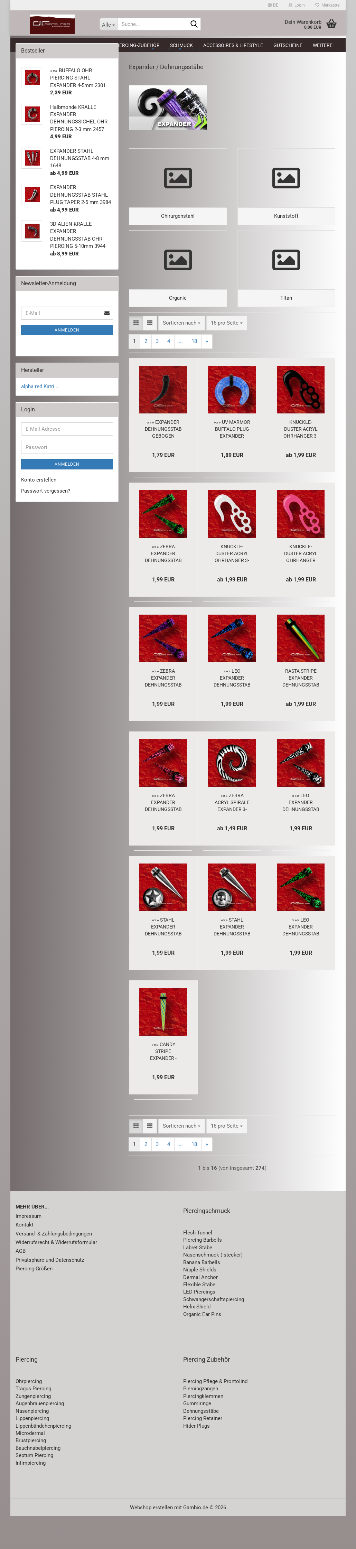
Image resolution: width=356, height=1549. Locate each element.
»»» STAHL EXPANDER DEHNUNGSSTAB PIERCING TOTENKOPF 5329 (232, 960)
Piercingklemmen (203, 1429)
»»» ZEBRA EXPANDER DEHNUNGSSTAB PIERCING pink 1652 (163, 835)
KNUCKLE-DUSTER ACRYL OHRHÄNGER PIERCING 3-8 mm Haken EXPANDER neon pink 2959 (301, 587)
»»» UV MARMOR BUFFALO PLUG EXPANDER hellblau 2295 (232, 462)
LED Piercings (199, 1325)
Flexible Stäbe (199, 1317)
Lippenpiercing (32, 1451)
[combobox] (181, 356)
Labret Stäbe (197, 1280)
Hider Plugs (196, 1459)
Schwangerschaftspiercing (213, 1332)
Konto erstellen (38, 494)
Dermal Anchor (200, 1310)
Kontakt (25, 1257)
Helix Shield (196, 1339)
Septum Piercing (34, 1488)
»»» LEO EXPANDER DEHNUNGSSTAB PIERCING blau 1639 (232, 711)
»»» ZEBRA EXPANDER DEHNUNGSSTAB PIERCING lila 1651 (163, 711)
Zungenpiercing (33, 1429)
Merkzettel (327, 5)
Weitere (322, 45)
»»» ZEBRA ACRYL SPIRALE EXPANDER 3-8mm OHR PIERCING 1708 (232, 835)
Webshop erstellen (151, 1540)
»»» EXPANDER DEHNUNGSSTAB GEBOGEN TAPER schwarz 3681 (163, 462)
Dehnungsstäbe (201, 1444)
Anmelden (67, 344)
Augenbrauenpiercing (40, 1437)
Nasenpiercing (32, 1444)
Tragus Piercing (33, 1422)
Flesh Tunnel (197, 1265)
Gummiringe (197, 1437)
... (181, 374)
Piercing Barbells (202, 1273)
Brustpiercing (31, 1474)
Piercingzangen (200, 1422)
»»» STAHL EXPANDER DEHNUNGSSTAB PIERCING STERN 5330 (163, 960)
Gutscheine (287, 45)
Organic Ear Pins (202, 1347)
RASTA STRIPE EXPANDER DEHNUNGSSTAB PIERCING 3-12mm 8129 (300, 711)
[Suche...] (109, 24)
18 (194, 374)
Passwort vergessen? (45, 505)
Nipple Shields (199, 1302)
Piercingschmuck (206, 1243)
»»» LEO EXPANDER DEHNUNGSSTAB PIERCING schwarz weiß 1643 (300, 835)
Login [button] (297, 5)
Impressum (28, 1249)
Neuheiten (37, 45)
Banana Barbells (201, 1295)
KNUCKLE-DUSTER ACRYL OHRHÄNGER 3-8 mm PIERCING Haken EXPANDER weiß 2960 (232, 587)
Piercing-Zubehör (137, 45)
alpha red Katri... (39, 400)
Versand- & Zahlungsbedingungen (54, 1266)
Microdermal (30, 1466)
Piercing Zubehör (206, 1392)
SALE (66, 45)
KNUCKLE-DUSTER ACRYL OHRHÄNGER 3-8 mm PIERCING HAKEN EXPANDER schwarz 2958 (300, 462)
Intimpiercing (31, 1496)
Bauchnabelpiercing (38, 1481)
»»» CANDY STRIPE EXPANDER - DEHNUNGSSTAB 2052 (163, 1084)
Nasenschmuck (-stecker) (213, 1288)
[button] (273, 5)
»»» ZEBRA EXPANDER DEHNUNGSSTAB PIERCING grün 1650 (163, 587)
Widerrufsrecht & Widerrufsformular (56, 1275)
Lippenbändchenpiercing (43, 1459)
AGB (21, 1284)
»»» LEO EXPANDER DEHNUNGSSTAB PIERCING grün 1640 (300, 960)
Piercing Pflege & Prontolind (215, 1414)
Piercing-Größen (34, 1301)
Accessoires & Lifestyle (233, 45)
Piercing (93, 45)
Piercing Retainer (202, 1451)
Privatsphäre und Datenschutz (50, 1293)
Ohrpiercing (29, 1414)
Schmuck (181, 45)
